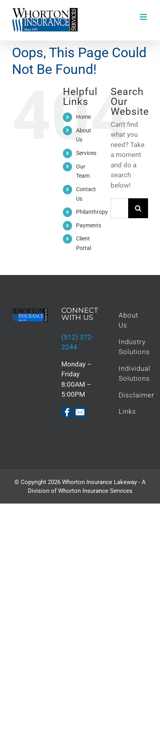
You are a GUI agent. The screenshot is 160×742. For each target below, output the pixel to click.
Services (86, 153)
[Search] (138, 208)
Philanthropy (92, 212)
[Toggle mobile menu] (144, 17)
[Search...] (119, 208)
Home (83, 117)
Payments (88, 225)
